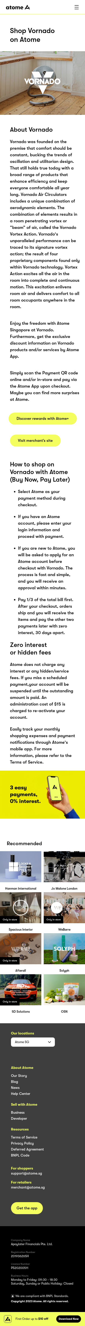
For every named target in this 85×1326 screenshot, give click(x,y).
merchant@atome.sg (28, 1187)
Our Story (19, 1076)
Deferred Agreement (27, 1149)
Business (18, 1113)
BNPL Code (20, 1155)
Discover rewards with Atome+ (43, 418)
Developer (19, 1119)
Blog (14, 1082)
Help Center (20, 1094)
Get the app (27, 1208)
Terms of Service (24, 1137)
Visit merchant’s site (35, 440)
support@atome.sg (26, 1173)
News (15, 1088)
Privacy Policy (22, 1143)
